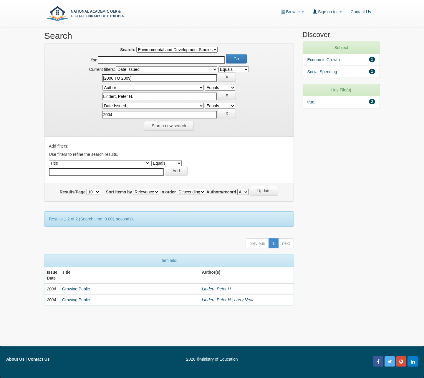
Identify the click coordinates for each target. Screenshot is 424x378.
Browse (292, 11)
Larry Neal (243, 299)
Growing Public (76, 289)
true (310, 102)
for (94, 60)
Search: (127, 49)
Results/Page (73, 192)
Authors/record (221, 192)
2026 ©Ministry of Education (212, 359)
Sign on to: (327, 11)
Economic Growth (323, 59)
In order (168, 192)
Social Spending (322, 71)
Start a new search (169, 125)
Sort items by (119, 192)
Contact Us (361, 11)
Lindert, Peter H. (217, 289)
